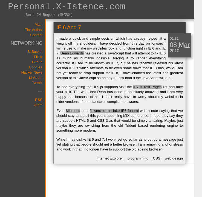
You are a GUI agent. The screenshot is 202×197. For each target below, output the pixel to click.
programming (138, 158)
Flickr (38, 57)
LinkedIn (35, 78)
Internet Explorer (110, 158)
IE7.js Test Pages (147, 87)
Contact (36, 35)
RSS (38, 100)
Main (38, 24)
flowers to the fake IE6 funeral (114, 111)
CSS (156, 158)
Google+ (35, 67)
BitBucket (34, 52)
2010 (174, 50)
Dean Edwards (72, 53)
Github (37, 62)
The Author (33, 30)
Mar (184, 44)
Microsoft (73, 111)
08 (173, 44)
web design (174, 158)
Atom (38, 105)
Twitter (37, 83)
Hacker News (31, 72)
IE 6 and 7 (68, 27)
